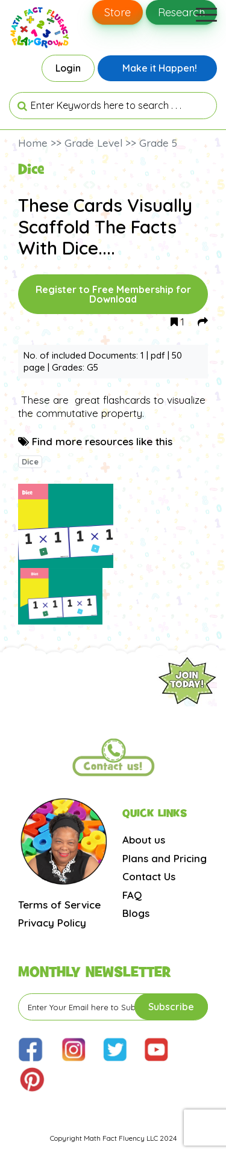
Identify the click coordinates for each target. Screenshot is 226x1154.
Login (68, 68)
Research (181, 12)
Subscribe (171, 1007)
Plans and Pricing (164, 858)
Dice (30, 461)
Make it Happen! (159, 68)
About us (143, 839)
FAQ (132, 895)
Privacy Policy (52, 922)
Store (117, 12)
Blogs (135, 913)
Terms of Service (59, 904)
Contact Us (148, 876)
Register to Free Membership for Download (113, 294)
